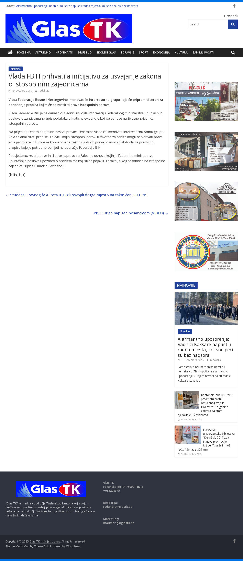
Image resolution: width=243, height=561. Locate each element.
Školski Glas (106, 52)
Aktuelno (43, 52)
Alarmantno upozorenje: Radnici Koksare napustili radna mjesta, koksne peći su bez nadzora (77, 6)
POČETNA (24, 52)
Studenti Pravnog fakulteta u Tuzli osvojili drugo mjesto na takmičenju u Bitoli (76, 194)
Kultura (181, 52)
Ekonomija (161, 52)
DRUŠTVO (85, 52)
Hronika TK (64, 52)
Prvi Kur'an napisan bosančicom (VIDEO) (131, 213)
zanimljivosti (203, 52)
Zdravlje (127, 52)
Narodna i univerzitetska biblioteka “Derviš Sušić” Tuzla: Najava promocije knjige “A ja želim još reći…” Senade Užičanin (206, 439)
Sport (143, 52)
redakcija (44, 90)
